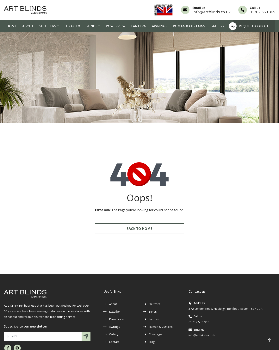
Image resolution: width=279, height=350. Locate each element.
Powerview (109, 26)
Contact (114, 342)
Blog (152, 342)
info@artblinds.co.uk (211, 12)
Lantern (131, 26)
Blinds (86, 26)
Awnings (151, 26)
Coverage (155, 334)
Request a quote (251, 26)
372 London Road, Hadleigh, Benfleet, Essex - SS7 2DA (225, 308)
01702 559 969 (262, 12)
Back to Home (140, 228)
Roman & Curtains (179, 26)
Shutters (44, 26)
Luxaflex (68, 26)
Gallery (207, 26)
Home (11, 26)
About (26, 26)
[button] (269, 340)
